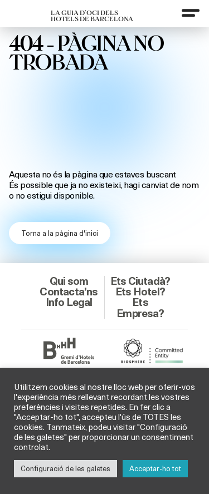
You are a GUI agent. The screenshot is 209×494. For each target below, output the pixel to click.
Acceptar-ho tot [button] (155, 468)
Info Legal (69, 302)
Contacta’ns (69, 291)
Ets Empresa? (140, 307)
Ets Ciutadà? (140, 281)
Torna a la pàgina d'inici (59, 233)
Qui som (69, 281)
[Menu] (190, 13)
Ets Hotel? (140, 291)
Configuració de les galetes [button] (65, 468)
